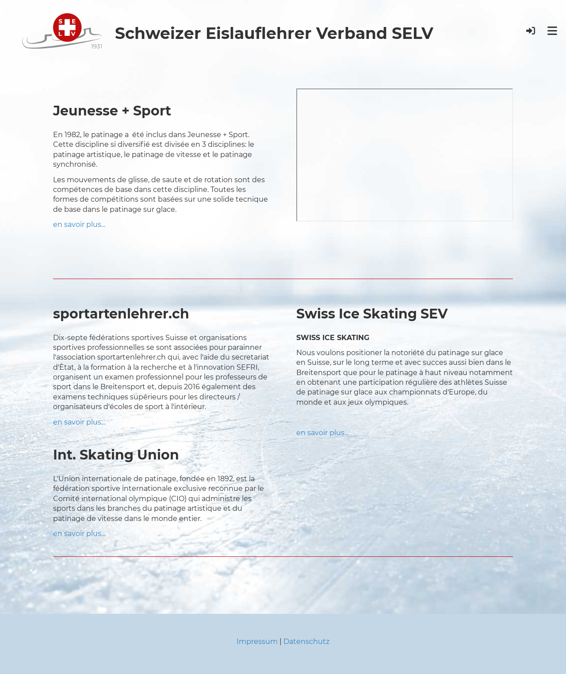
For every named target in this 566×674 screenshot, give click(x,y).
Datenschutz (306, 641)
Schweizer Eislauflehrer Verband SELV (274, 33)
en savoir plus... (79, 224)
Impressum (257, 641)
